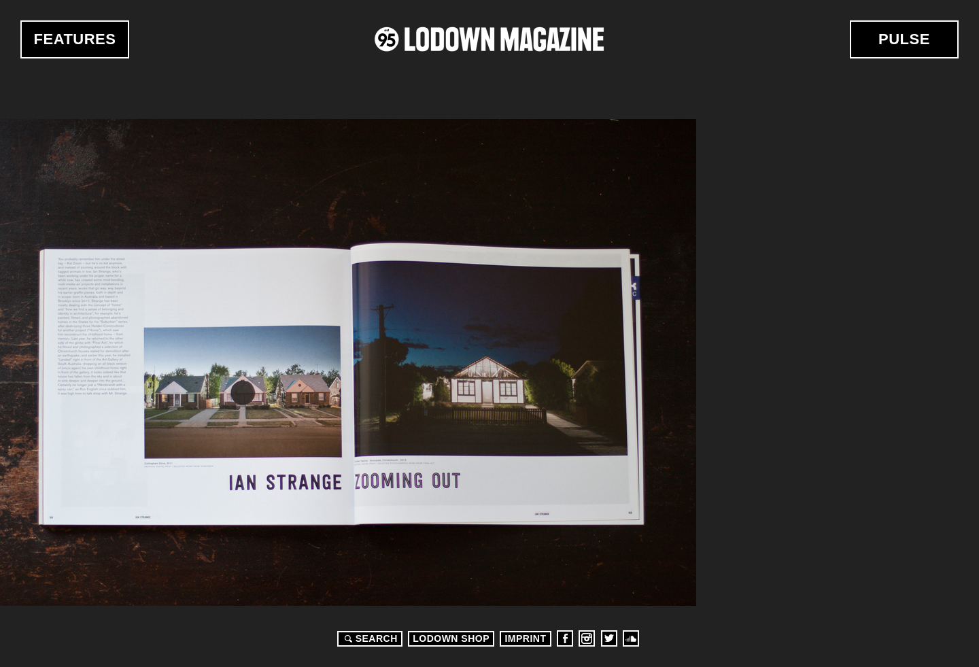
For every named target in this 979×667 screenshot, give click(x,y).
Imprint (525, 638)
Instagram (587, 638)
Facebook (565, 638)
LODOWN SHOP (451, 638)
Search (369, 638)
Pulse (904, 39)
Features (75, 39)
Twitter (609, 638)
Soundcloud (631, 638)
